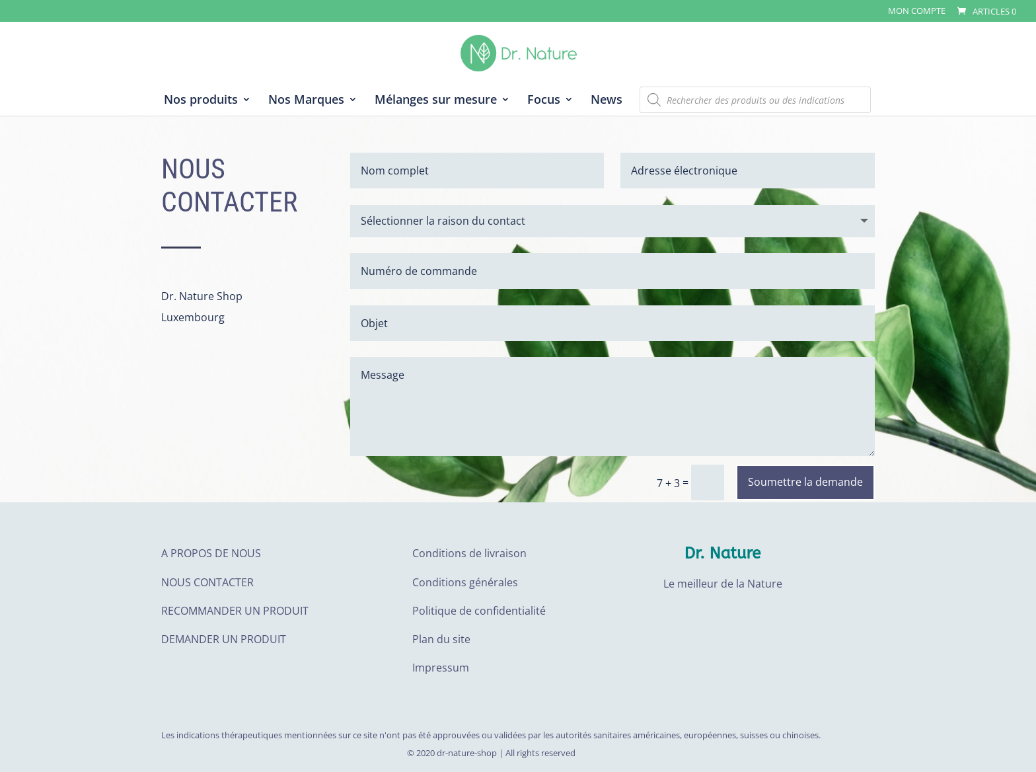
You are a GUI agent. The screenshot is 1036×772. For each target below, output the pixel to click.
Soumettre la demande (805, 482)
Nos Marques (306, 101)
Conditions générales (465, 582)
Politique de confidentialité (479, 610)
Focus (543, 101)
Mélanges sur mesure (436, 101)
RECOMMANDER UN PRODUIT (235, 610)
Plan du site (441, 639)
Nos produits (201, 101)
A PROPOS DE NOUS (211, 553)
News (606, 101)
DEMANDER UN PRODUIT (223, 639)
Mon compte (916, 12)
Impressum (440, 667)
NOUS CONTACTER (207, 582)
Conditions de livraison (469, 553)
